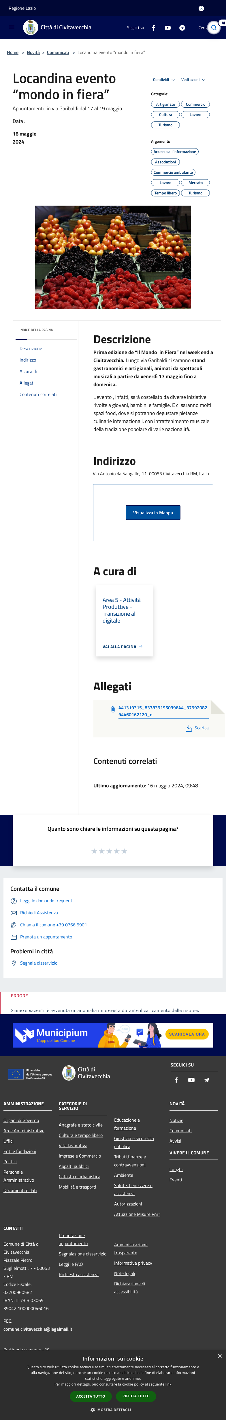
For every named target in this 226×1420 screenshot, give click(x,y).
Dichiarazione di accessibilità (129, 1287)
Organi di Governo (21, 1120)
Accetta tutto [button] (90, 1396)
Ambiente (123, 1175)
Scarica (196, 727)
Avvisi (175, 1140)
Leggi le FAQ (71, 1264)
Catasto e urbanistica (79, 1176)
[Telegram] (180, 27)
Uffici (8, 1140)
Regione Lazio (22, 8)
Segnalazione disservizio (82, 1253)
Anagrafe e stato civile (81, 1124)
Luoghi (176, 1169)
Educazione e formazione (127, 1123)
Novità (33, 52)
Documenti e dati (20, 1190)
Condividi (165, 79)
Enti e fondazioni (19, 1151)
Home (12, 52)
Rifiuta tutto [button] (136, 1396)
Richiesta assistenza (79, 1274)
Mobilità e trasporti (77, 1186)
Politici (10, 1161)
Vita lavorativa (73, 1145)
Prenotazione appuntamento (73, 1239)
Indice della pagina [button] (36, 330)
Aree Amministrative (23, 1130)
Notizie (176, 1120)
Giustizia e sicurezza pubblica (134, 1142)
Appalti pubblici (74, 1166)
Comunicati (58, 52)
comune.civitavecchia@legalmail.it (37, 1329)
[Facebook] (151, 27)
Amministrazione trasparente (131, 1248)
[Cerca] (213, 27)
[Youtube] (165, 27)
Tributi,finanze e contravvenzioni (130, 1160)
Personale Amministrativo (18, 1175)
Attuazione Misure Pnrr (137, 1214)
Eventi (176, 1179)
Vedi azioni (194, 79)
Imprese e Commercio (80, 1155)
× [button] (219, 1356)
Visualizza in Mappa (153, 512)
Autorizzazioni (128, 1203)
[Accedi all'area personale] (201, 8)
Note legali (124, 1273)
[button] (113, 1409)
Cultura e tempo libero (81, 1135)
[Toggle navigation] (11, 27)
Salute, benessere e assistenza (133, 1189)
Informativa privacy (133, 1262)
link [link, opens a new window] (168, 1384)
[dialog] (113, 1385)
